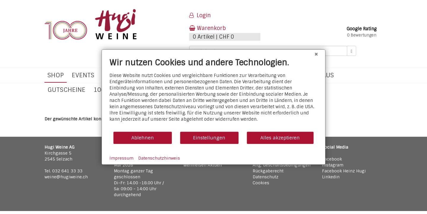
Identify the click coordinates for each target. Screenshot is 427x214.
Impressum (121, 158)
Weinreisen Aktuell (202, 165)
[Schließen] (316, 54)
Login (200, 15)
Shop (55, 75)
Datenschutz (265, 177)
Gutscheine (66, 90)
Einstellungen (209, 138)
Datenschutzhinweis (159, 158)
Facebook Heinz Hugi (344, 171)
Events (83, 75)
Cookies (261, 182)
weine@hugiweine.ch (66, 177)
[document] (213, 94)
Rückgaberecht (268, 171)
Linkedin (331, 177)
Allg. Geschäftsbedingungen (281, 165)
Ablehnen (142, 138)
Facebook (332, 159)
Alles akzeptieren (280, 138)
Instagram (332, 165)
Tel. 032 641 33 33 (63, 171)
